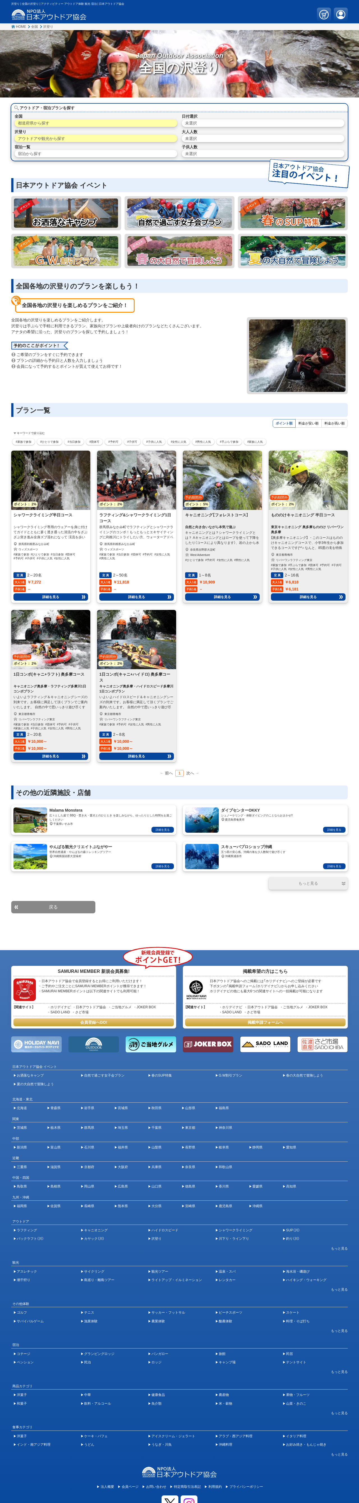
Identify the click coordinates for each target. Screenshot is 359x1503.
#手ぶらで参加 (229, 441)
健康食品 (158, 1395)
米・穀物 (225, 1404)
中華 (87, 1395)
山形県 (190, 1108)
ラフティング (27, 1230)
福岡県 (22, 1206)
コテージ (23, 1354)
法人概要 (107, 1487)
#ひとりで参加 (49, 441)
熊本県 (123, 1206)
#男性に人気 (203, 441)
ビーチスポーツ (230, 1312)
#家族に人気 (255, 441)
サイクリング (94, 1271)
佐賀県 (55, 1206)
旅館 (222, 1354)
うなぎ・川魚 (161, 1445)
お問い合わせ (156, 1487)
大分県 (156, 1206)
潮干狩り (23, 1280)
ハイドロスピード (164, 1230)
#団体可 (94, 441)
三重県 (22, 1167)
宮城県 (123, 1108)
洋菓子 (22, 1395)
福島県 (224, 1108)
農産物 (224, 1395)
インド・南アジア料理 (33, 1445)
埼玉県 (123, 1128)
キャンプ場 (227, 1362)
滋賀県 (55, 1167)
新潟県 (22, 1147)
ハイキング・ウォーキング (306, 1280)
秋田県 (156, 1108)
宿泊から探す (30, 153)
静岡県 (257, 1147)
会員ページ (130, 1487)
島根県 (55, 1186)
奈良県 (190, 1167)
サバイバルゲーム (30, 1321)
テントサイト (296, 1362)
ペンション (25, 1362)
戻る (53, 907)
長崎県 (89, 1206)
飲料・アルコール (97, 1404)
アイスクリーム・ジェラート (173, 1436)
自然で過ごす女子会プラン (104, 1075)
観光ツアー (159, 1271)
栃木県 (55, 1128)
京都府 (89, 1167)
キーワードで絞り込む (31, 433)
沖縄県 (257, 1206)
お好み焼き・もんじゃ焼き (306, 1445)
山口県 (156, 1186)
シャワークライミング (235, 1230)
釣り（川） (293, 1239)
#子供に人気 (154, 441)
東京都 (190, 1128)
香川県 (224, 1186)
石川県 (89, 1147)
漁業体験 (91, 1321)
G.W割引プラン (230, 1075)
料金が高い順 (335, 423)
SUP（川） (293, 1230)
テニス (89, 1312)
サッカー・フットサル (168, 1312)
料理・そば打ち (298, 1321)
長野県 (190, 1147)
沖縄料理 (225, 1445)
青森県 (55, 1108)
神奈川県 (225, 1128)
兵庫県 (156, 1167)
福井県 (123, 1147)
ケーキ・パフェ (96, 1436)
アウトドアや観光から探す (41, 138)
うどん (89, 1445)
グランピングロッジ (99, 1354)
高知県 (291, 1186)
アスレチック (27, 1271)
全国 (34, 27)
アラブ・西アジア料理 (235, 1436)
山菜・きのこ (296, 1404)
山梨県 (156, 1147)
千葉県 (156, 1128)
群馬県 (89, 1128)
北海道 (22, 1108)
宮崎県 (190, 1206)
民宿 (289, 1354)
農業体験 (158, 1321)
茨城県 (22, 1128)
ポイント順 (284, 423)
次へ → (192, 773)
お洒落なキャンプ (30, 1075)
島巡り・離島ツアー (99, 1280)
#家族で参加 (23, 441)
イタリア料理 (296, 1436)
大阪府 (123, 1167)
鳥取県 (22, 1186)
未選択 (191, 123)
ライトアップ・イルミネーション (176, 1280)
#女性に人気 (179, 441)
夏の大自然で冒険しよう (35, 1084)
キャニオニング (96, 1230)
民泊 (87, 1362)
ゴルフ (22, 1312)
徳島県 (190, 1186)
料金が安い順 (308, 423)
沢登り (48, 27)
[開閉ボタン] (308, 883)
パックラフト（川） (30, 1239)
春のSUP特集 (161, 1075)
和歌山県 (225, 1167)
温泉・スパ (227, 1271)
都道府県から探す (33, 123)
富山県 (55, 1147)
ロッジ (156, 1362)
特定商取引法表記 (187, 1487)
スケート (293, 1312)
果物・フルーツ (298, 1395)
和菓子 (22, 1404)
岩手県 (89, 1108)
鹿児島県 (225, 1206)
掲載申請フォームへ (265, 1022)
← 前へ (166, 773)
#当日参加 (74, 441)
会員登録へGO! (93, 1022)
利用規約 (215, 1487)
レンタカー (227, 1280)
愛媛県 (257, 1186)
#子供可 (132, 441)
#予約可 (113, 441)
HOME (21, 27)
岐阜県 (224, 1147)
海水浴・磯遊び (298, 1271)
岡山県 (89, 1186)
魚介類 (156, 1404)
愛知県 (291, 1147)
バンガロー (159, 1354)
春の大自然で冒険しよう (304, 1075)
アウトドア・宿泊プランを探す (47, 108)
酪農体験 (225, 1321)
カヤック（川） (94, 1239)
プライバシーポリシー (246, 1487)
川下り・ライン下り (234, 1239)
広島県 (123, 1186)
